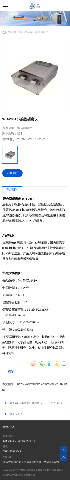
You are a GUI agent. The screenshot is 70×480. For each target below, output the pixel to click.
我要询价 (12, 173)
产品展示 (30, 32)
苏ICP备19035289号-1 (14, 474)
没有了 (19, 413)
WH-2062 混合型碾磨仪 (28, 402)
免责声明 (30, 474)
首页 (20, 32)
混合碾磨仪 (42, 32)
